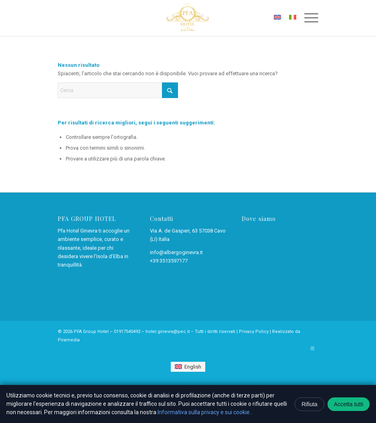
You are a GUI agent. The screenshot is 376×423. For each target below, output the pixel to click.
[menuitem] (307, 18)
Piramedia (69, 340)
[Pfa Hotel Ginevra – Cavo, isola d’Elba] (188, 18)
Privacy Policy (254, 331)
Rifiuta (309, 404)
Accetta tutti (348, 404)
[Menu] (307, 18)
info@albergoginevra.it (176, 252)
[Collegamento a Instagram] (312, 349)
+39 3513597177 (169, 261)
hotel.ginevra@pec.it (168, 331)
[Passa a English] (188, 367)
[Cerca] (118, 90)
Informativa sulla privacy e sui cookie (204, 412)
